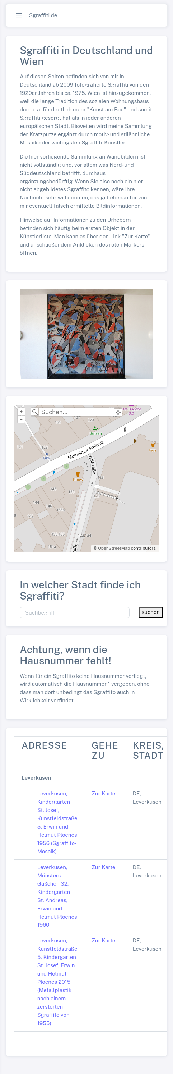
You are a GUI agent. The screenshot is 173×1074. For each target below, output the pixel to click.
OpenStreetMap (114, 548)
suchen (151, 612)
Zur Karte (103, 793)
